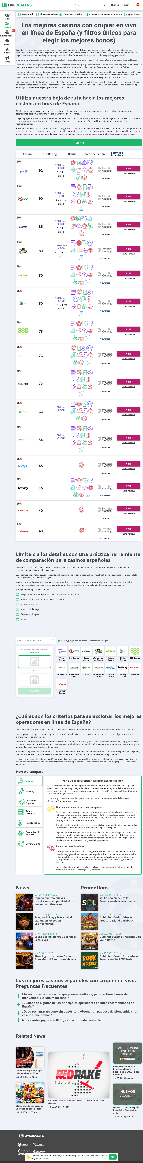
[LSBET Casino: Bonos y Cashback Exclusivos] (24, 941)
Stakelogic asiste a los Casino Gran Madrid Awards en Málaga (56, 956)
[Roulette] (73, 163)
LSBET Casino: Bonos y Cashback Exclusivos (56, 937)
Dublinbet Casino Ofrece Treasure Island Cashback (120, 917)
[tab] (29, 781)
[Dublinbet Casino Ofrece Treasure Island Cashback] (89, 921)
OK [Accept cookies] (112, 1156)
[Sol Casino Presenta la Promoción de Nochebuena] (89, 902)
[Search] (88, 5)
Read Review (128, 173)
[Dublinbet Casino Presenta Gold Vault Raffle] (89, 941)
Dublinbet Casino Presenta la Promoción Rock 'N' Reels (120, 956)
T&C (48, 1158)
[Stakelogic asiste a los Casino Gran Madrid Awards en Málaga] (24, 960)
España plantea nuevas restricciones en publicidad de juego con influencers (56, 900)
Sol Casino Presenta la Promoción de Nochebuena (120, 898)
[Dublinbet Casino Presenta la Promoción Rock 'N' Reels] (89, 960)
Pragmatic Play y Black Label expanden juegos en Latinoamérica (56, 919)
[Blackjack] (78, 163)
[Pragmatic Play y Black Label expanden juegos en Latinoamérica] (24, 921)
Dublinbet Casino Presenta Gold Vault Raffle (120, 937)
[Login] (128, 5)
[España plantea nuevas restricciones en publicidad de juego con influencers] (24, 902)
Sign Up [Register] (115, 5)
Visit (128, 168)
